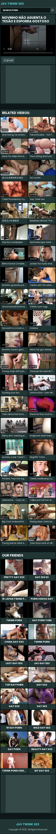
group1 (9, 60)
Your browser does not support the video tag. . (28, 40)
